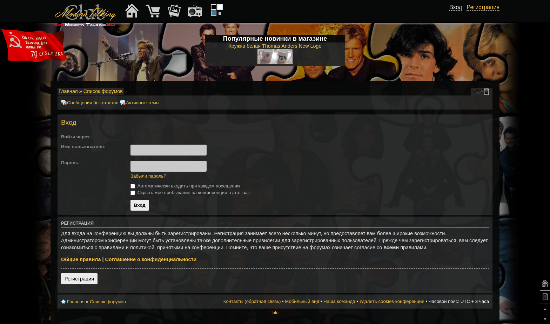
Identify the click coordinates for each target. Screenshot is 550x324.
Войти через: (76, 136)
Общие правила (81, 259)
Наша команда (339, 301)
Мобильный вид (487, 91)
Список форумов (103, 91)
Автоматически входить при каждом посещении (185, 186)
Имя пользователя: (83, 146)
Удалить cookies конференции (391, 301)
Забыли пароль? (148, 176)
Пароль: (70, 162)
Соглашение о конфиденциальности (150, 259)
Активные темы (142, 102)
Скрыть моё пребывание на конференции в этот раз (190, 192)
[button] (133, 137)
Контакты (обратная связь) (252, 301)
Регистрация (79, 279)
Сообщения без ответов (92, 102)
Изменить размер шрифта (478, 91)
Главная (68, 91)
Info (275, 312)
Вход (455, 7)
